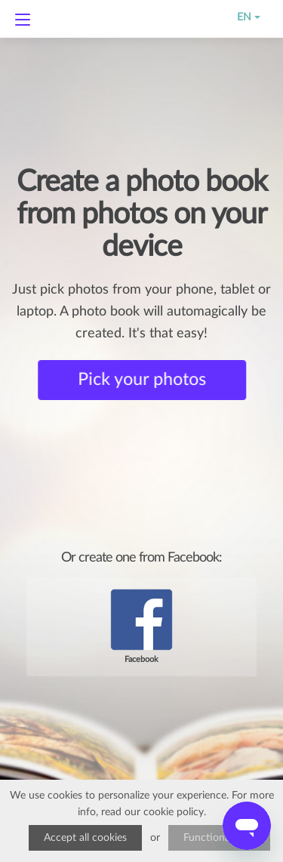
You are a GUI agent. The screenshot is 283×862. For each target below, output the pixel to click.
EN (238, 17)
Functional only (219, 838)
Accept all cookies (85, 838)
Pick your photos (142, 380)
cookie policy (173, 812)
